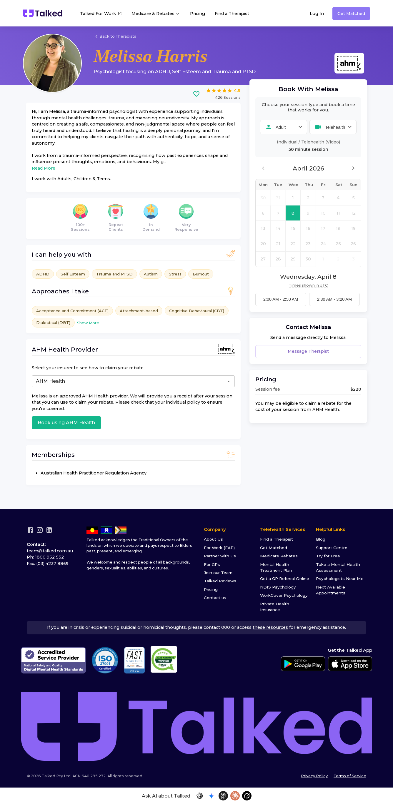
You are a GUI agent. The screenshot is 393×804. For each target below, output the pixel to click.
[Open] (228, 381)
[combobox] (109, 381)
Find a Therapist (232, 13)
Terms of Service (350, 776)
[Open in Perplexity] (223, 795)
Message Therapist (308, 351)
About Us (213, 539)
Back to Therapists (115, 36)
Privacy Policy (314, 776)
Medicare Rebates (279, 556)
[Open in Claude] (235, 795)
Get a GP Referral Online (284, 578)
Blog (320, 539)
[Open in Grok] (247, 795)
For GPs (212, 564)
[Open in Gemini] (211, 795)
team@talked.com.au (50, 551)
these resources (270, 627)
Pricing (197, 13)
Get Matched (351, 13)
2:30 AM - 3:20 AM (334, 299)
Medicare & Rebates (155, 13)
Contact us (215, 597)
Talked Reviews (220, 581)
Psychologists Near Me (340, 578)
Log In (317, 13)
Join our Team (218, 572)
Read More (43, 168)
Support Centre (331, 547)
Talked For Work (101, 14)
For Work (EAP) (219, 547)
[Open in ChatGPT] (199, 795)
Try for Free (328, 556)
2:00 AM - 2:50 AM (280, 299)
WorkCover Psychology (284, 595)
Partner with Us (220, 556)
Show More (88, 323)
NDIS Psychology (278, 587)
